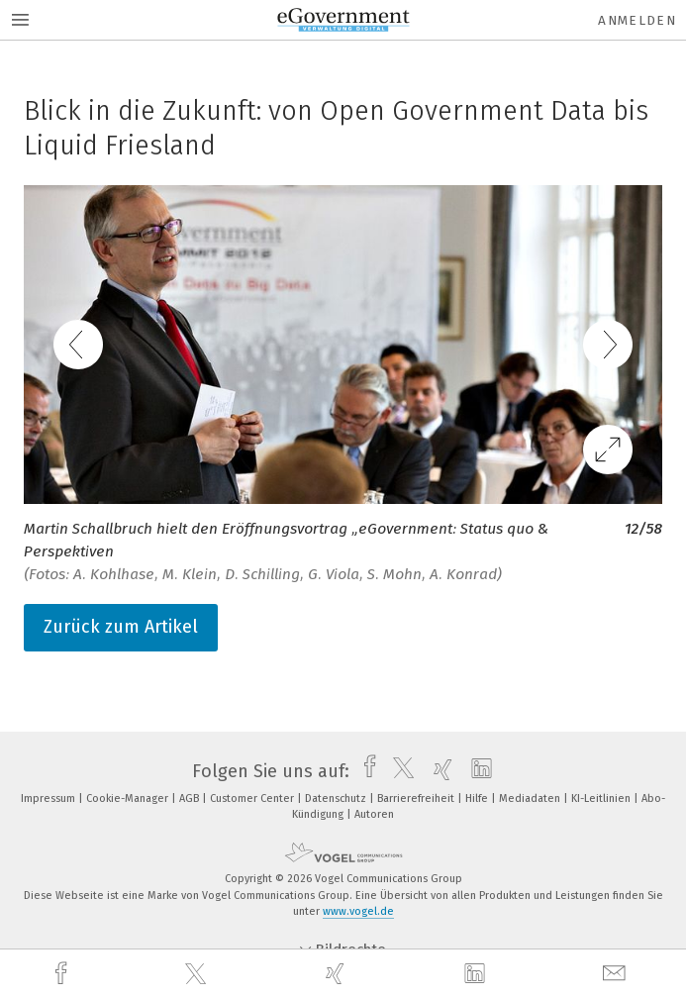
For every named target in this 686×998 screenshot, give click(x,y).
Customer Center (253, 798)
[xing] (337, 973)
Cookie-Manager (128, 798)
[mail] (617, 973)
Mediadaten (531, 798)
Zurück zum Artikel (121, 627)
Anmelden (637, 20)
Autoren (374, 814)
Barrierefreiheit (417, 798)
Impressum (49, 798)
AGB (190, 798)
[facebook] (63, 973)
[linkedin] (477, 974)
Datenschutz (337, 798)
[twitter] (198, 974)
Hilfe (478, 798)
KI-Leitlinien (602, 798)
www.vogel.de (358, 911)
